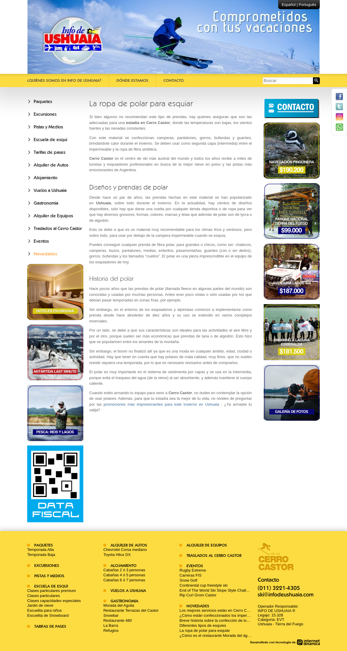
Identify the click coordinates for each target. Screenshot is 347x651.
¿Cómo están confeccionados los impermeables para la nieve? (233, 615)
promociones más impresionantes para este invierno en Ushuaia (161, 404)
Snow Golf (188, 580)
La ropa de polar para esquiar (204, 630)
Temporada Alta (40, 549)
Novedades (45, 254)
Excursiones (45, 114)
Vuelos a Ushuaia (50, 190)
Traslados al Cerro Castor (58, 228)
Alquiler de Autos (51, 165)
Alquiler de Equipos (53, 215)
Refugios (111, 630)
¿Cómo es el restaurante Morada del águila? (217, 635)
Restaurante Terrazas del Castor (131, 610)
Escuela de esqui (50, 139)
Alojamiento (45, 177)
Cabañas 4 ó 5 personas (124, 575)
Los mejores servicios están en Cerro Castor (217, 610)
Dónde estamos (132, 80)
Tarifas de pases (49, 152)
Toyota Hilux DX (117, 554)
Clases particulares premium (51, 590)
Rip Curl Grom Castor (197, 595)
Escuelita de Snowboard (48, 615)
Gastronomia (46, 203)
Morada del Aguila (118, 605)
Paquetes (43, 101)
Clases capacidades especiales (54, 600)
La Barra (110, 625)
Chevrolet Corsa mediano (125, 549)
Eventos (41, 241)
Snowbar (111, 615)
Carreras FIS (190, 575)
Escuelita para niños (44, 610)
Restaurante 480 (117, 620)
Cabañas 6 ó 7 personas (124, 580)
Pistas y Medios (48, 127)
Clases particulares (43, 595)
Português (307, 4)
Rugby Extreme (192, 570)
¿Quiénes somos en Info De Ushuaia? (64, 80)
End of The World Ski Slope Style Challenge (216, 590)
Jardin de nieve (40, 605)
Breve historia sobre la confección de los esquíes (221, 620)
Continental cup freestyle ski (203, 585)
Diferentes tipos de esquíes (202, 625)
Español (289, 4)
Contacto (173, 80)
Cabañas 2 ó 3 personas (124, 570)
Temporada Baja (41, 554)
